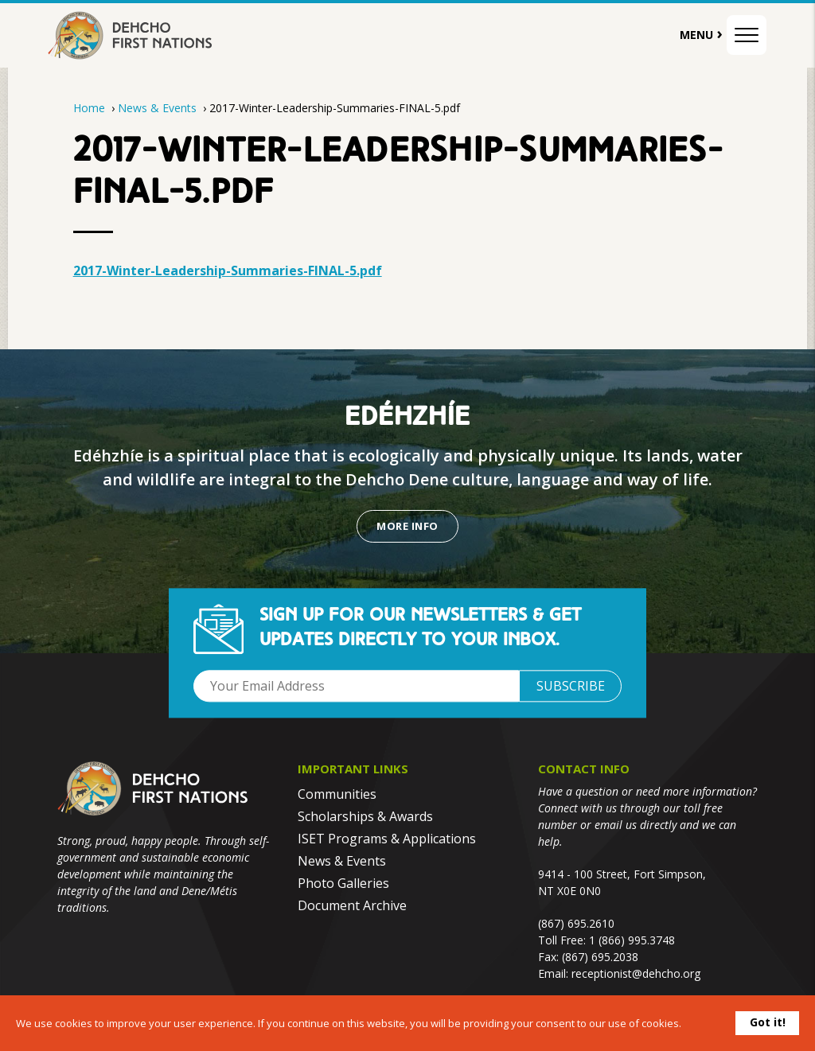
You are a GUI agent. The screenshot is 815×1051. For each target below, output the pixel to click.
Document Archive (352, 905)
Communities (337, 794)
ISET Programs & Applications (387, 838)
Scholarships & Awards (365, 816)
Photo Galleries (343, 883)
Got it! (768, 1022)
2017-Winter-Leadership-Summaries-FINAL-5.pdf (227, 270)
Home (89, 107)
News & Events (159, 107)
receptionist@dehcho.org (635, 973)
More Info (407, 526)
